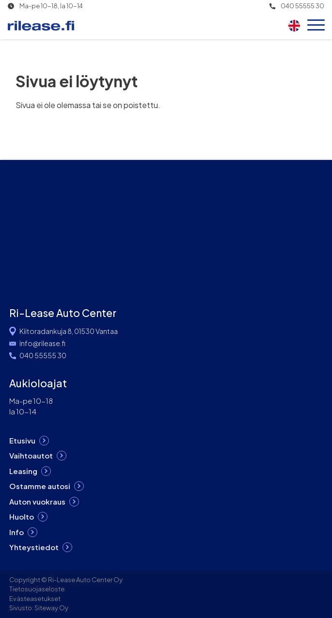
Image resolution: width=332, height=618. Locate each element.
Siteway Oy (51, 608)
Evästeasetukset (35, 598)
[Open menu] (316, 25)
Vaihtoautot (31, 455)
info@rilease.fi (42, 343)
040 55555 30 (302, 6)
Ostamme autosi (39, 486)
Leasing (23, 470)
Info (16, 532)
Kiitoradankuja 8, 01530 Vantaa (68, 331)
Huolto (21, 516)
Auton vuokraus (37, 501)
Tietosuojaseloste (36, 589)
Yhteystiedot (34, 547)
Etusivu (22, 440)
